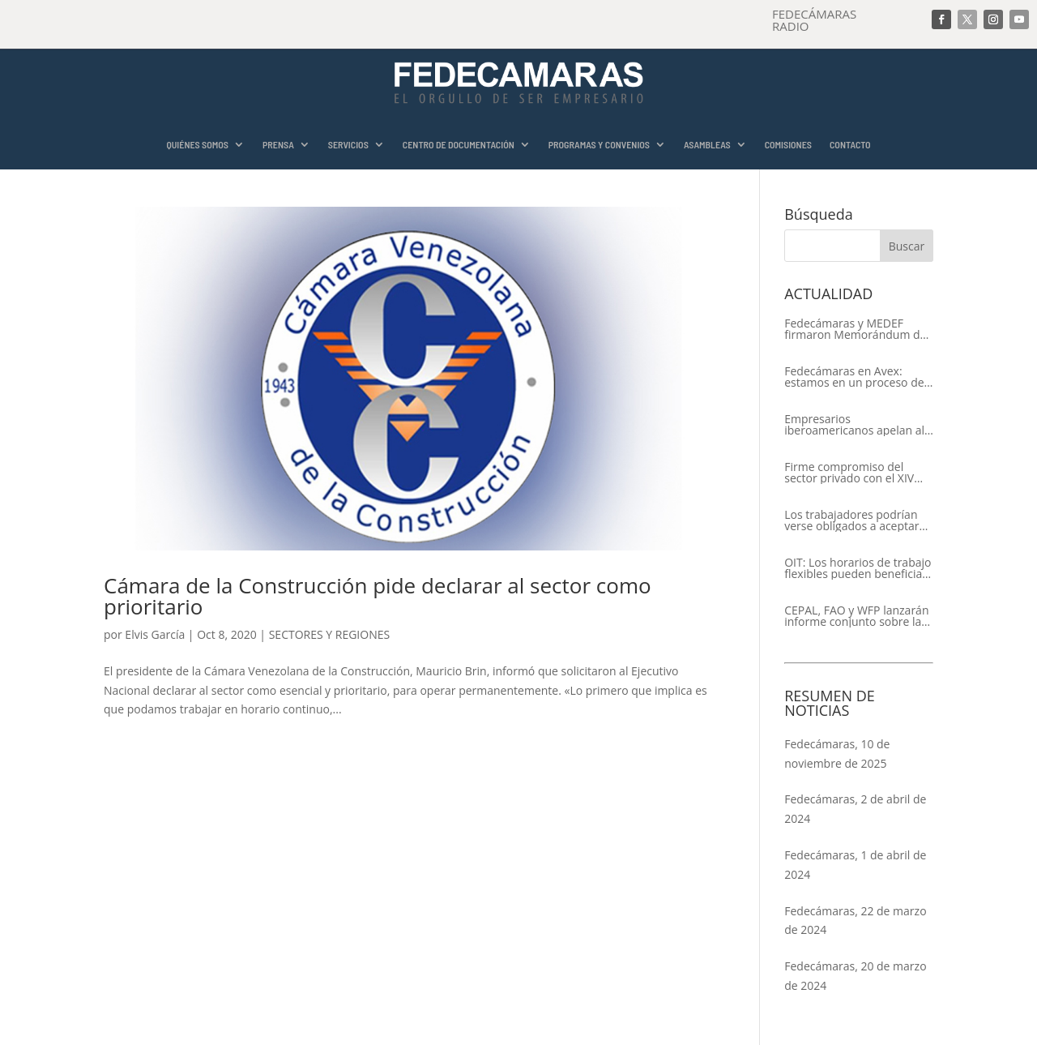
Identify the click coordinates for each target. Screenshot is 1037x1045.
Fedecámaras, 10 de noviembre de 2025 (837, 753)
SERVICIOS (348, 144)
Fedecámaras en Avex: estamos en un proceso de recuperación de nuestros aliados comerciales (854, 377)
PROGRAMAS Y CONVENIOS (599, 144)
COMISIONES (788, 144)
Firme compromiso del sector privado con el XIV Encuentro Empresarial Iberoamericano (849, 472)
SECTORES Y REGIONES (329, 634)
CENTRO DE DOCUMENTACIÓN (458, 144)
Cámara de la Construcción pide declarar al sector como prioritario (377, 596)
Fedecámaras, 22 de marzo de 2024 (855, 920)
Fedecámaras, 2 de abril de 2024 (855, 808)
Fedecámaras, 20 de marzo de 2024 (855, 975)
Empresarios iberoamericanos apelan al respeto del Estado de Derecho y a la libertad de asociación (854, 424)
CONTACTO (850, 144)
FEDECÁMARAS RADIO (814, 20)
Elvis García (155, 634)
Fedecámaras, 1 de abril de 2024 (855, 864)
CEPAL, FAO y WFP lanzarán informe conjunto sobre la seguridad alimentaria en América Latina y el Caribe (856, 616)
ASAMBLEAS (707, 144)
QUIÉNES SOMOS (197, 144)
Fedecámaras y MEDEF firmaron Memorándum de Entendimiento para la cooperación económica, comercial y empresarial (855, 329)
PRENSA (278, 144)
